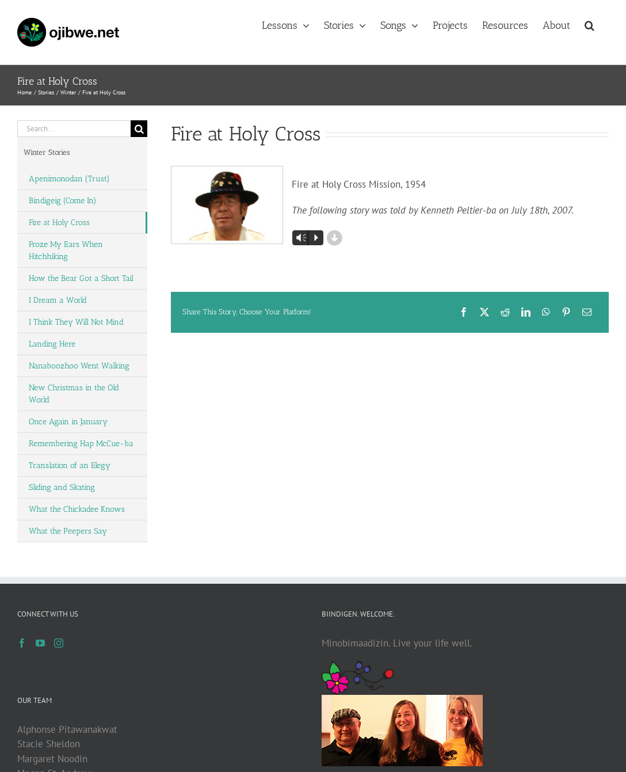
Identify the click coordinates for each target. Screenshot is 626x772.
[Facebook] (463, 312)
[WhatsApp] (546, 312)
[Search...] (74, 128)
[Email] (587, 312)
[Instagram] (58, 643)
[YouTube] (40, 643)
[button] (589, 24)
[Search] (139, 128)
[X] (484, 312)
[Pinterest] (566, 312)
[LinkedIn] (526, 312)
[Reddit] (505, 312)
